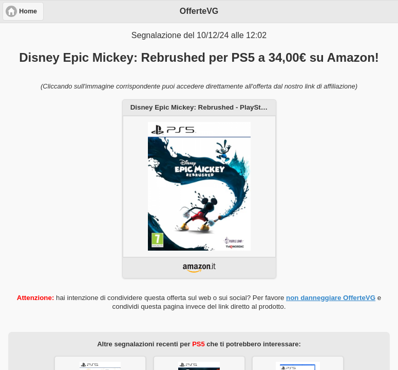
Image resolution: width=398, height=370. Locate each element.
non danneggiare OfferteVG (330, 298)
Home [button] (28, 11)
